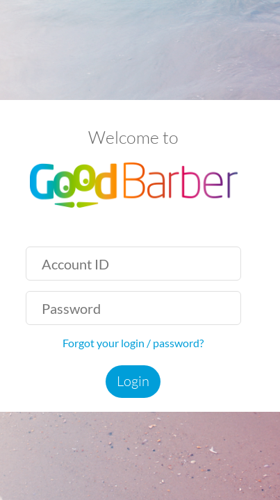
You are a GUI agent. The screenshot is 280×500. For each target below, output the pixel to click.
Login (133, 381)
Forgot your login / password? (133, 342)
